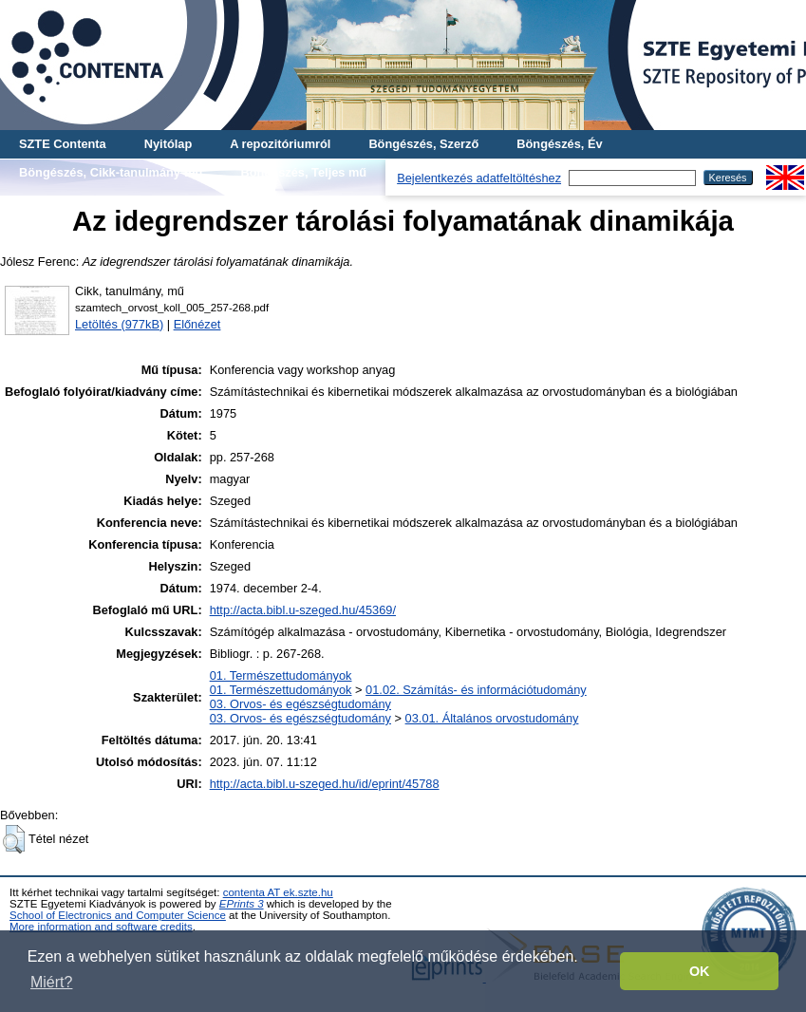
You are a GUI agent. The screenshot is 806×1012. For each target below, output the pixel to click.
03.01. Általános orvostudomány (492, 718)
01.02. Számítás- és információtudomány (476, 690)
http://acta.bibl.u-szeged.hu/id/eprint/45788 (325, 784)
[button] (14, 839)
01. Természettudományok (281, 675)
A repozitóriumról (280, 144)
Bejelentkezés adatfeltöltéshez (479, 178)
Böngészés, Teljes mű (303, 172)
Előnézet (197, 324)
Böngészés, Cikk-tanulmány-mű (110, 172)
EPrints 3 (241, 903)
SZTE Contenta (62, 144)
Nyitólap (168, 144)
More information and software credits (101, 926)
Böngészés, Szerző (423, 144)
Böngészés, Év (559, 144)
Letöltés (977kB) (119, 324)
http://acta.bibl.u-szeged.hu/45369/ (303, 610)
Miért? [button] (51, 982)
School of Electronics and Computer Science (117, 915)
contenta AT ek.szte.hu (278, 892)
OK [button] (699, 971)
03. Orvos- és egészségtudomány (300, 704)
